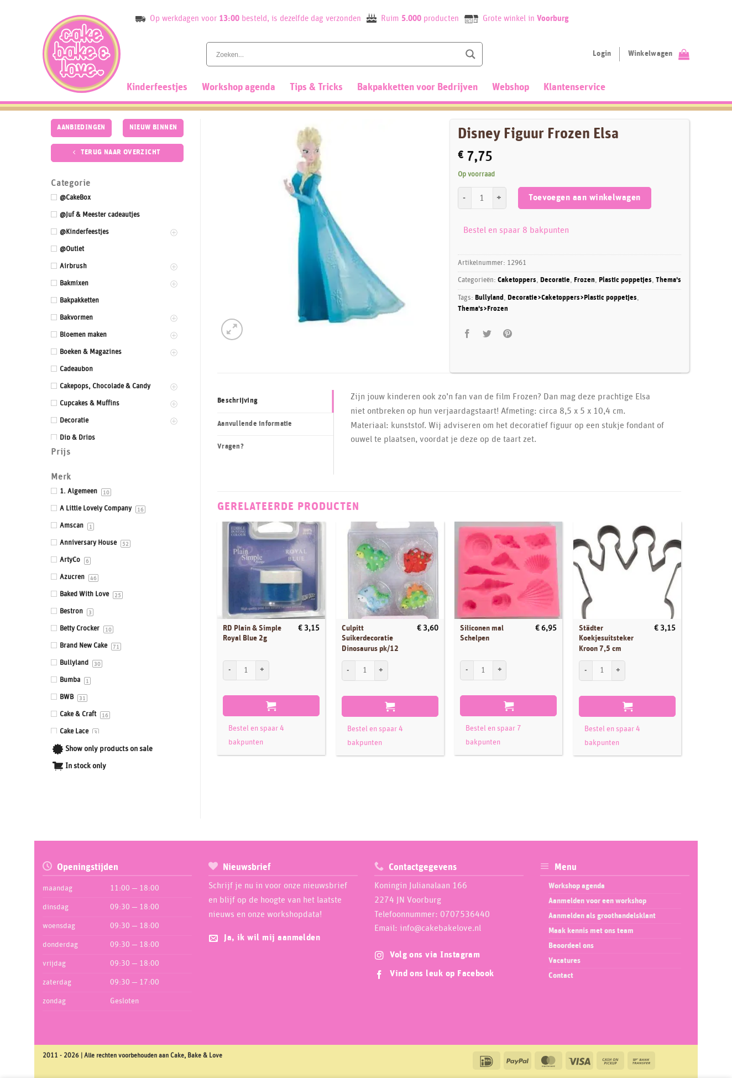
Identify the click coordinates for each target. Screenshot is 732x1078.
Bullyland (489, 297)
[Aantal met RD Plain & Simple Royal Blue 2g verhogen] (262, 670)
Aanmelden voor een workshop (597, 901)
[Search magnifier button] (470, 54)
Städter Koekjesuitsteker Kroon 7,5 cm (606, 638)
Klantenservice (574, 87)
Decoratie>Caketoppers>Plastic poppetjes (572, 297)
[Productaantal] (482, 198)
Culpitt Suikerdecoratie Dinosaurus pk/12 (370, 638)
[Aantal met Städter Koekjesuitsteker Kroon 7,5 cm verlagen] (585, 670)
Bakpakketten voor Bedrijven (417, 87)
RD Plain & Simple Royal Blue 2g (252, 633)
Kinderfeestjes (157, 87)
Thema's (668, 280)
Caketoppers (517, 280)
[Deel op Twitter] (487, 334)
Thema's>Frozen (483, 309)
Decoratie (555, 280)
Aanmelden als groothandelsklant (602, 916)
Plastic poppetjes (625, 280)
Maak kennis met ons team (591, 931)
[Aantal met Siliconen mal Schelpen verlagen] (466, 670)
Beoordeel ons (571, 946)
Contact (560, 976)
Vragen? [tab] (230, 446)
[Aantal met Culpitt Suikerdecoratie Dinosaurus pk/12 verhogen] (381, 670)
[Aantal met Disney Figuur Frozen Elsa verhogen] (499, 198)
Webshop (510, 87)
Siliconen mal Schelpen (482, 633)
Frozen (584, 280)
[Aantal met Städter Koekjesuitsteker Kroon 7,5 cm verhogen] (618, 670)
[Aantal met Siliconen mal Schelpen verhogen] (499, 670)
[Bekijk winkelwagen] (658, 54)
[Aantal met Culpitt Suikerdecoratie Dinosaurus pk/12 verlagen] (348, 670)
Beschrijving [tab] (237, 400)
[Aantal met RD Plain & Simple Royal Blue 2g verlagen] (229, 670)
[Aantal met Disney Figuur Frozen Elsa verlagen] (464, 198)
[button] (232, 329)
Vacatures (564, 961)
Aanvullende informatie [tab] (254, 424)
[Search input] (336, 54)
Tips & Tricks (316, 87)
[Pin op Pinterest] (507, 334)
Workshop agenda (238, 87)
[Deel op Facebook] (467, 334)
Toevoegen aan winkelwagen (585, 198)
